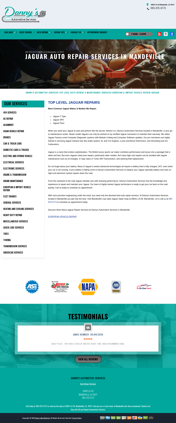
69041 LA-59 (43, 51)
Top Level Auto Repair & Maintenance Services (85, 94)
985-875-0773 (158, 8)
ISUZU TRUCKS (25, 32)
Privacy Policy (76, 419)
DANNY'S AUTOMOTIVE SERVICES (42, 94)
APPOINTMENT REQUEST (97, 32)
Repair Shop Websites (42, 419)
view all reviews (88, 360)
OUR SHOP (8, 32)
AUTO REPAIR (42, 32)
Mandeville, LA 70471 (56, 51)
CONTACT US (76, 32)
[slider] (88, 340)
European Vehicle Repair (62, 218)
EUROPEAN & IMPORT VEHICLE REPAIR (131, 94)
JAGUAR (155, 94)
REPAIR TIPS (59, 32)
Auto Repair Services (88, 385)
